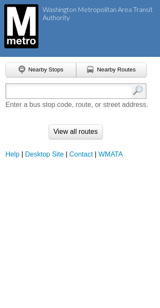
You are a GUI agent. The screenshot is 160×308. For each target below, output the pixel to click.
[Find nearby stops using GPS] (41, 70)
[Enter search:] (66, 91)
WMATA (111, 154)
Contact (81, 154)
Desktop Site (44, 154)
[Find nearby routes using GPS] (111, 70)
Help (13, 154)
